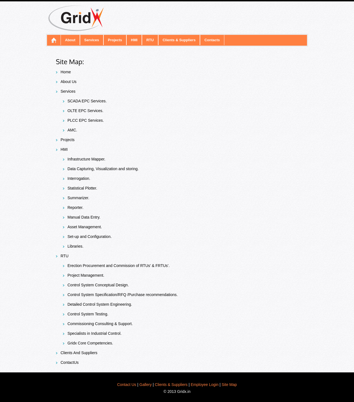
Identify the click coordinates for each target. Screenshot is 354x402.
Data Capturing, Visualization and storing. (103, 169)
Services (91, 40)
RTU (150, 40)
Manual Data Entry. (83, 217)
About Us (69, 81)
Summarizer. (78, 198)
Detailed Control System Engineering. (99, 304)
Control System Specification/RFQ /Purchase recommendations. (122, 294)
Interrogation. (78, 178)
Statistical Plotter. (82, 188)
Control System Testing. (87, 314)
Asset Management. (84, 227)
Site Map (229, 384)
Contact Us (126, 384)
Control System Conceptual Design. (98, 285)
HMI (134, 40)
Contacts (212, 40)
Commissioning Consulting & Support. (100, 323)
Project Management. (85, 275)
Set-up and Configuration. (89, 236)
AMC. (72, 130)
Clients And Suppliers (79, 353)
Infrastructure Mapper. (86, 159)
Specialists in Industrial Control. (94, 333)
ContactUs (70, 362)
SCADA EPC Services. (87, 101)
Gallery (145, 384)
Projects (115, 40)
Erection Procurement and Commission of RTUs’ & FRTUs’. (118, 265)
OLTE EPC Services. (85, 110)
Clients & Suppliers (179, 40)
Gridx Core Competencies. (90, 343)
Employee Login (204, 384)
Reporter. (75, 207)
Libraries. (75, 246)
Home (66, 72)
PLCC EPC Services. (85, 120)
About (70, 40)
